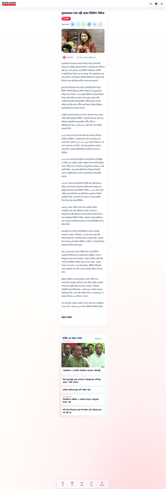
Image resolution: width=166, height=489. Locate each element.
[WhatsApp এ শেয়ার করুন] (84, 24)
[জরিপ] (81, 484)
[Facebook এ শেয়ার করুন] (73, 24)
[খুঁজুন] (91, 484)
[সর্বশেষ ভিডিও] (150, 3)
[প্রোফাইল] (102, 484)
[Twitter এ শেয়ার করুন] (78, 24)
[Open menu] (161, 3)
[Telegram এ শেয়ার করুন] (95, 24)
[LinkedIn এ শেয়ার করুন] (89, 24)
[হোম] (63, 484)
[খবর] (72, 484)
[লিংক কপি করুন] (100, 24)
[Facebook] (156, 3)
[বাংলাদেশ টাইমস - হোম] (9, 4)
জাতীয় (66, 19)
